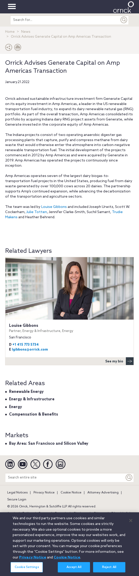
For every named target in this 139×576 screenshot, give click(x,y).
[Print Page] (17, 48)
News (25, 32)
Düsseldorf (119, 513)
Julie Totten (36, 212)
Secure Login (16, 499)
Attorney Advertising (103, 492)
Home (10, 32)
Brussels (61, 513)
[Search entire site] (65, 477)
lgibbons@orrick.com (30, 350)
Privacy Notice (44, 492)
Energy (15, 407)
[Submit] (124, 20)
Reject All (109, 570)
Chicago (99, 513)
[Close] (130, 523)
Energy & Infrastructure (31, 399)
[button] (8, 48)
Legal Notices (17, 492)
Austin (12, 513)
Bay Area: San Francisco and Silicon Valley (48, 443)
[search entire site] (64, 20)
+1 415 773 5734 (25, 345)
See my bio (119, 361)
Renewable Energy (26, 392)
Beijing (27, 513)
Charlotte (80, 513)
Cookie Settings (27, 570)
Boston (44, 513)
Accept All (74, 570)
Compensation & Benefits (33, 414)
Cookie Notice (71, 492)
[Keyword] (129, 477)
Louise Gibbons (54, 207)
